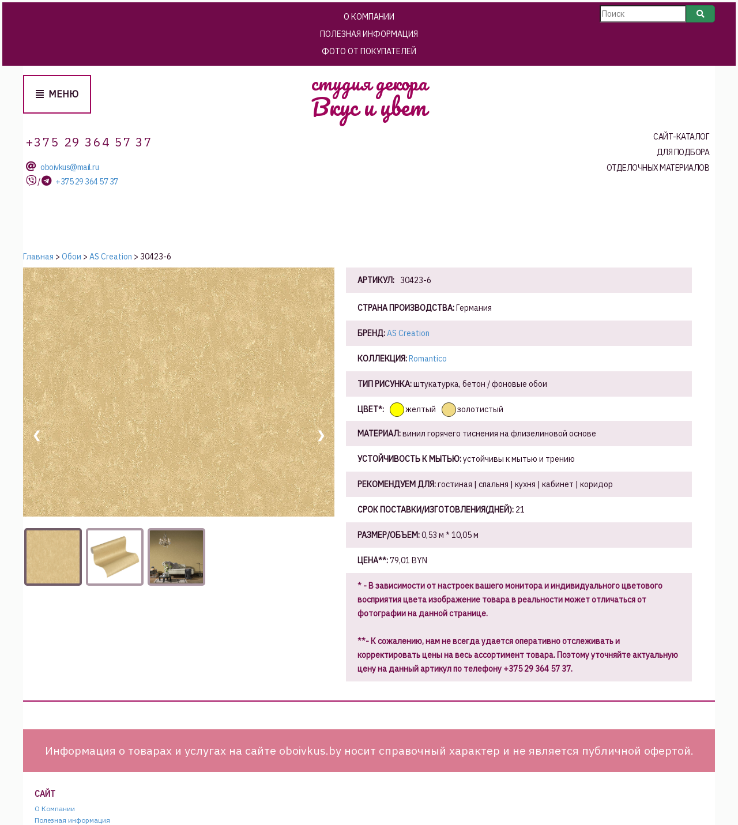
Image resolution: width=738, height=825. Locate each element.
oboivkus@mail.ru (69, 167)
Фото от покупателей (369, 51)
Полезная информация (369, 34)
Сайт (45, 794)
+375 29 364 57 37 (86, 182)
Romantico (428, 358)
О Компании (369, 17)
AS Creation (408, 333)
